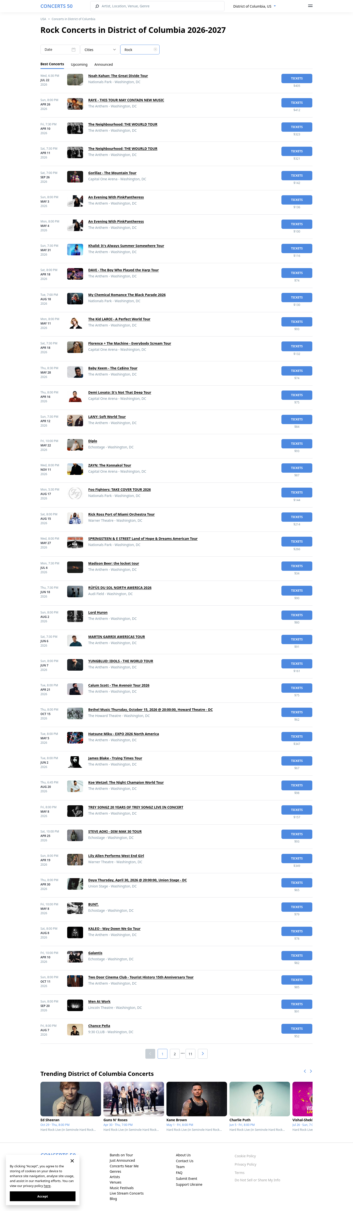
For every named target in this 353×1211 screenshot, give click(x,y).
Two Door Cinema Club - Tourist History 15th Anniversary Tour (141, 977)
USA (43, 19)
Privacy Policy (245, 1164)
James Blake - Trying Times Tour (115, 758)
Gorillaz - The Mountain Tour (112, 172)
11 (190, 1054)
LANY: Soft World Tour (107, 416)
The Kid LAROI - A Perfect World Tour (119, 319)
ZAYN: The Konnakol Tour (109, 465)
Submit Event (186, 1178)
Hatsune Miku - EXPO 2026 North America (123, 733)
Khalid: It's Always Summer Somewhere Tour (126, 245)
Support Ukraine (189, 1184)
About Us (183, 1155)
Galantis (95, 953)
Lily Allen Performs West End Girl (116, 855)
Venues (115, 1182)
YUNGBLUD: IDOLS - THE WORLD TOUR (120, 661)
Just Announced (122, 1160)
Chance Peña (99, 1025)
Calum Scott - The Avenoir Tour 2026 (119, 685)
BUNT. (93, 904)
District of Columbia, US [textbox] (252, 6)
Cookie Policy (245, 1156)
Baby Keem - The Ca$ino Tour (113, 368)
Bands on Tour (121, 1155)
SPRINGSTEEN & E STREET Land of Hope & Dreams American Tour (143, 538)
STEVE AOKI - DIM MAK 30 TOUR (115, 831)
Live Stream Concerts (126, 1193)
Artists (115, 1176)
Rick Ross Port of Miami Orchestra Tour (121, 514)
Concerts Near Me (124, 1166)
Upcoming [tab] (79, 64)
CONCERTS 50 (56, 6)
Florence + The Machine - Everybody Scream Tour (129, 343)
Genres (115, 1171)
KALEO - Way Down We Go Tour (114, 928)
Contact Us (184, 1161)
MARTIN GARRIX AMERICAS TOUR (116, 636)
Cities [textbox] (89, 49)
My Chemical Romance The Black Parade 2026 (127, 294)
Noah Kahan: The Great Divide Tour (118, 75)
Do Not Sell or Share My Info (257, 1180)
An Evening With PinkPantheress (116, 197)
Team (180, 1166)
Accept (42, 1196)
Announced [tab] (103, 64)
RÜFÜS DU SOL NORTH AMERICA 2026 (119, 587)
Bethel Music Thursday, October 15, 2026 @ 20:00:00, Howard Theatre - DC (150, 709)
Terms (239, 1172)
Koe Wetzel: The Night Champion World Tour (126, 782)
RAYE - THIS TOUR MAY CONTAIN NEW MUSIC (126, 100)
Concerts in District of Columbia (73, 19)
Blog (113, 1198)
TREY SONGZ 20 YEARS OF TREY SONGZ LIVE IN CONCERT (135, 807)
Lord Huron (98, 612)
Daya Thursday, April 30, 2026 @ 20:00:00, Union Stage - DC (137, 880)
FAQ (179, 1172)
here (47, 1186)
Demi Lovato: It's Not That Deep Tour (119, 392)
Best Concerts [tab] (52, 64)
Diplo (92, 441)
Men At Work (99, 1001)
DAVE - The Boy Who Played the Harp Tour (123, 270)
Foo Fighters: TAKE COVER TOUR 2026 (119, 489)
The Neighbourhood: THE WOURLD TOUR (122, 124)
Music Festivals (122, 1187)
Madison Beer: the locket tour (113, 563)
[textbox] (140, 50)
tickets (297, 78)
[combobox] (254, 6)
